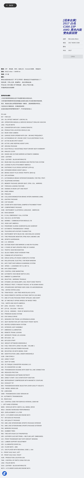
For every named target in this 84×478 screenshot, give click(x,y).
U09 (2, 436)
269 (2, 172)
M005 (2, 407)
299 (2, 194)
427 (2, 228)
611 (2, 276)
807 (2, 306)
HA (2, 399)
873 (2, 322)
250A (2, 156)
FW (2, 391)
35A (2, 218)
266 (2, 167)
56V (2, 266)
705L (2, 290)
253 (2, 162)
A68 (2, 369)
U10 (2, 439)
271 (2, 178)
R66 (2, 433)
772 (2, 298)
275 (2, 183)
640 (2, 282)
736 (2, 292)
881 (2, 332)
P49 (2, 428)
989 (2, 353)
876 (2, 327)
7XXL (2, 303)
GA (2, 396)
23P (2, 146)
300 (2, 196)
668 (2, 284)
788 (2, 300)
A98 (2, 375)
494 (2, 242)
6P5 (2, 287)
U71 (2, 449)
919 (2, 348)
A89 (2, 372)
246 (2, 151)
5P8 (2, 271)
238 (2, 143)
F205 (2, 388)
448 (2, 231)
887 (2, 335)
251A (2, 159)
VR (2, 455)
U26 (2, 447)
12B (2, 122)
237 (2, 140)
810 (2, 314)
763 (2, 295)
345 (2, 212)
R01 (2, 431)
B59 (2, 385)
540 (2, 260)
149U (2, 125)
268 (2, 170)
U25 (2, 444)
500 (2, 244)
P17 (2, 417)
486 (2, 239)
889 (2, 337)
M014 (2, 409)
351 (2, 215)
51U (2, 252)
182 (2, 127)
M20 (2, 412)
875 (2, 324)
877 (2, 330)
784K (2, 460)
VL (2, 452)
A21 (2, 361)
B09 (2, 380)
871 (2, 319)
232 (2, 135)
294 (2, 191)
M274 (2, 415)
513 (2, 250)
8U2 (2, 343)
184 (2, 130)
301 (2, 199)
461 (2, 234)
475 (2, 236)
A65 (2, 367)
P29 (2, 423)
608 (2, 274)
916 (2, 345)
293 (2, 188)
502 (2, 247)
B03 (2, 377)
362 (2, 220)
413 (2, 226)
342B (2, 210)
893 (2, 340)
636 (2, 279)
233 (2, 138)
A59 (2, 364)
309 (2, 202)
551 (2, 263)
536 (2, 258)
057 (2, 117)
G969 (2, 393)
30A (2, 204)
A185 (2, 457)
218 (2, 132)
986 (2, 351)
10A (2, 119)
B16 (2, 383)
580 (2, 268)
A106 (2, 356)
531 (2, 255)
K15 (2, 401)
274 (2, 180)
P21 (2, 420)
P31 (2, 425)
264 (2, 164)
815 (2, 316)
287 (2, 186)
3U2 (2, 223)
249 (2, 154)
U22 (2, 441)
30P (2, 207)
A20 (2, 359)
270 (2, 175)
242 (2, 148)
